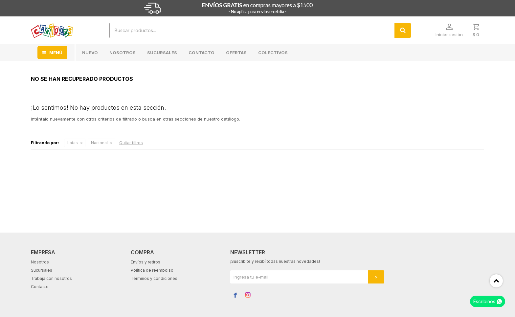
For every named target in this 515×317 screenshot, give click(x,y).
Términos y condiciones (154, 278)
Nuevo (90, 52)
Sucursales (162, 52)
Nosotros (122, 52)
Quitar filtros (131, 142)
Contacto (201, 52)
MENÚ (55, 52)
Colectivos (273, 52)
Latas (72, 142)
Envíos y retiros (145, 262)
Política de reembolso (152, 270)
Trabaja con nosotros (51, 278)
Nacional (99, 142)
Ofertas (236, 52)
